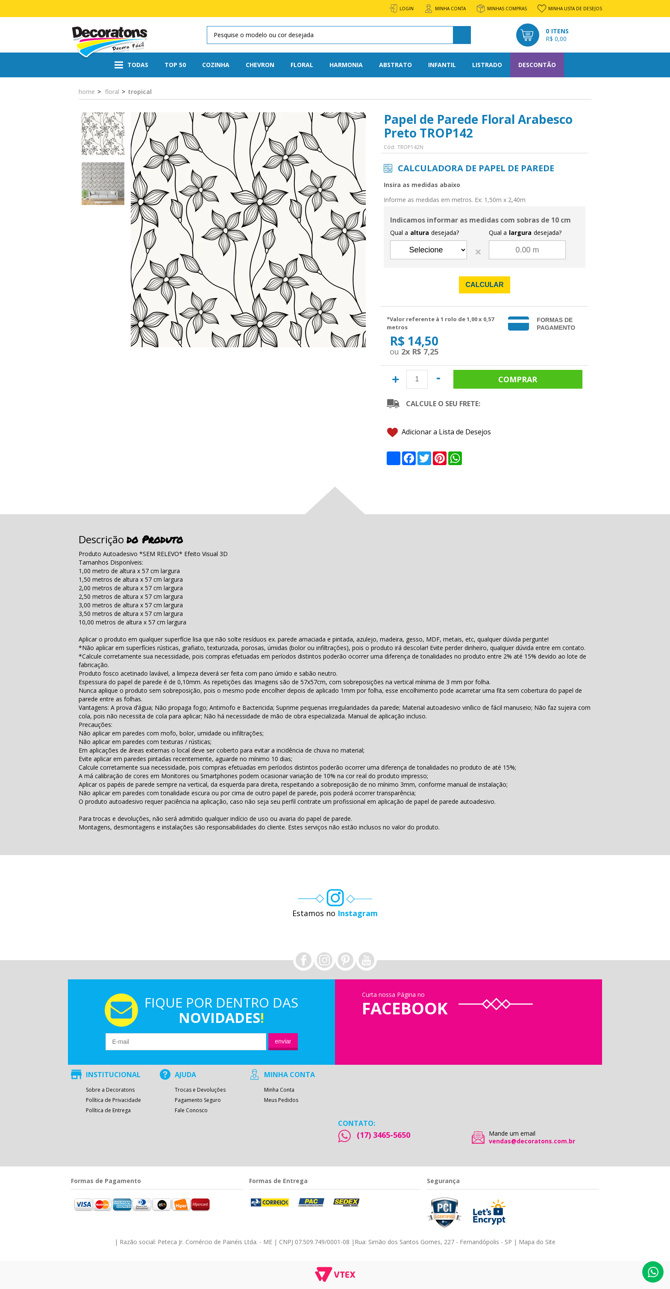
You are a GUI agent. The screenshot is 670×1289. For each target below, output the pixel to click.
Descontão (537, 65)
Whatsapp (653, 1272)
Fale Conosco (191, 1110)
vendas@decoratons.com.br (532, 1141)
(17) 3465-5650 (383, 1135)
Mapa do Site (537, 1242)
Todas (131, 65)
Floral (302, 65)
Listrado (487, 65)
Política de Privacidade (113, 1100)
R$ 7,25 (425, 351)
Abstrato (395, 65)
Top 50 (175, 65)
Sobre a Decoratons (110, 1090)
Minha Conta (279, 1090)
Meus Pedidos (281, 1100)
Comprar (517, 379)
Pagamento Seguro (198, 1100)
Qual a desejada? (424, 232)
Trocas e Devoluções (200, 1090)
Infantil (442, 65)
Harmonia (346, 65)
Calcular (485, 284)
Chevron (260, 65)
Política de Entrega (108, 1110)
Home (87, 91)
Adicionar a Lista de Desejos (439, 432)
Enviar (283, 1041)
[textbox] (337, 35)
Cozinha (215, 65)
